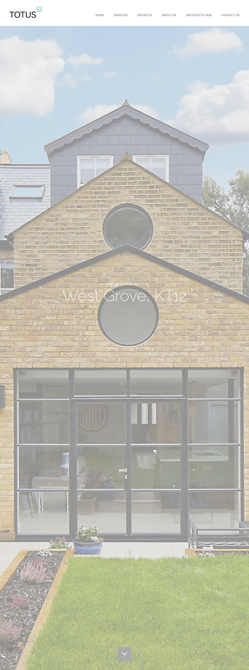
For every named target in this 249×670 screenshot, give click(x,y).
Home (100, 15)
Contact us (230, 15)
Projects (144, 15)
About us (169, 15)
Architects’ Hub (199, 15)
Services (121, 15)
